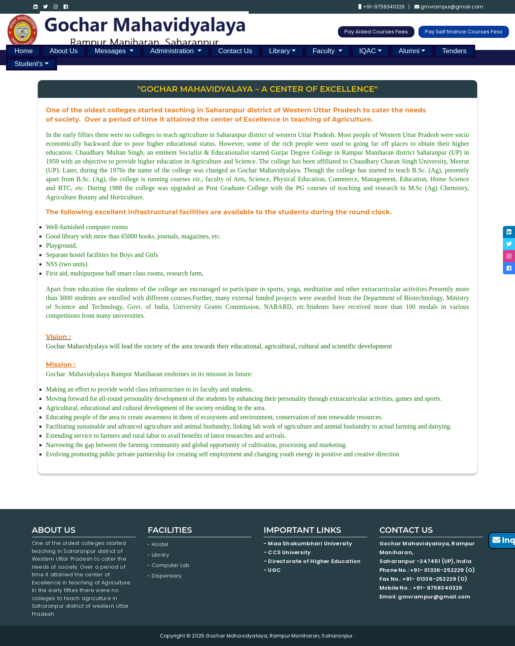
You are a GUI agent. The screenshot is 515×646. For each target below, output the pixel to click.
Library (279, 51)
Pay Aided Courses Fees (376, 31)
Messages (111, 51)
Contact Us (235, 51)
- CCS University (287, 552)
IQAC (367, 51)
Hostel (160, 544)
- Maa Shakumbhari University (309, 543)
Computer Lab (171, 565)
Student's (28, 64)
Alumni (409, 51)
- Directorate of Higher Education (313, 561)
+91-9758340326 (381, 6)
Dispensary (166, 576)
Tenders (454, 51)
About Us (63, 51)
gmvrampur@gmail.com (448, 6)
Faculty (325, 51)
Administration (173, 51)
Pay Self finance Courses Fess (464, 31)
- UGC (272, 570)
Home (23, 51)
